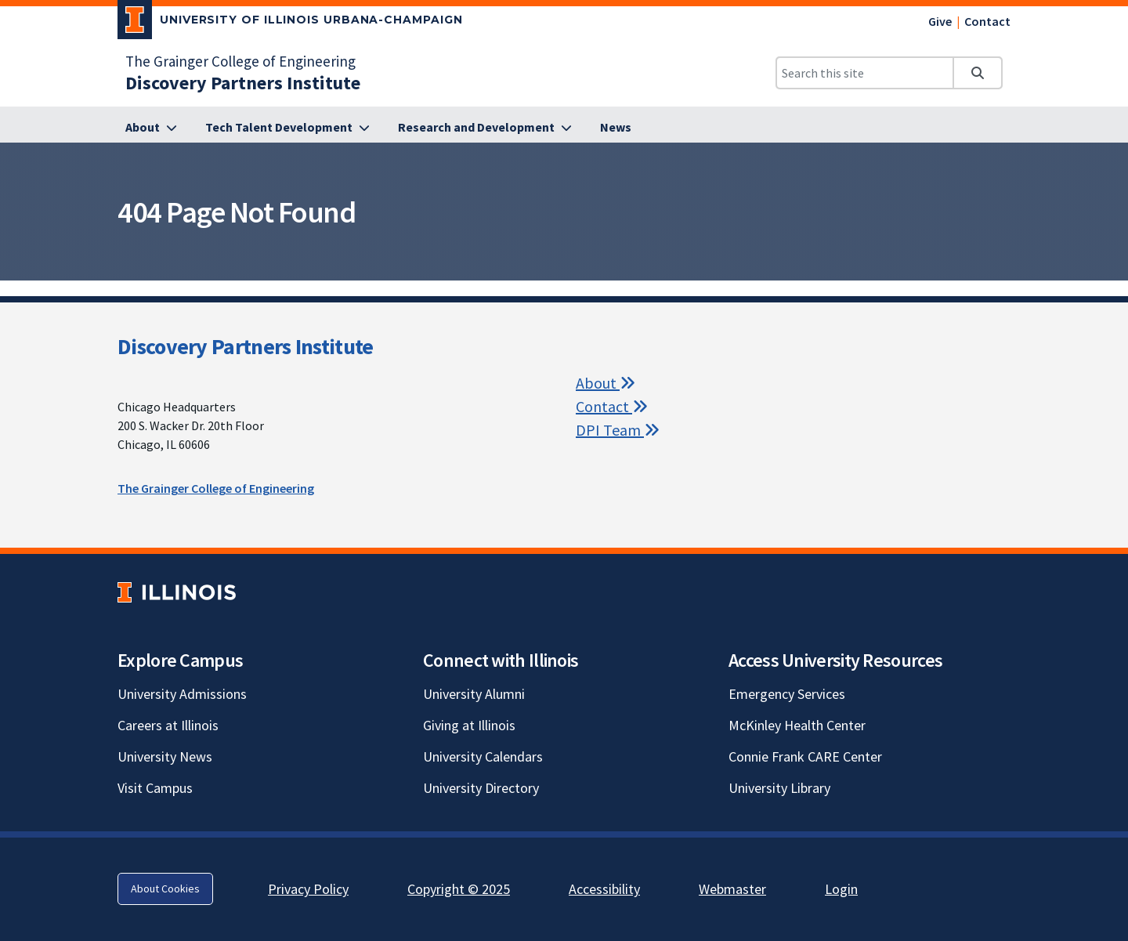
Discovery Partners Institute (245, 346)
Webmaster (732, 889)
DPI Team (618, 430)
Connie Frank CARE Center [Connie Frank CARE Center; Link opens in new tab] (805, 756)
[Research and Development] (485, 128)
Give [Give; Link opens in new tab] (940, 21)
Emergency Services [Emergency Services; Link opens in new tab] (786, 694)
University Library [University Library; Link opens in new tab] (779, 788)
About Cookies (165, 888)
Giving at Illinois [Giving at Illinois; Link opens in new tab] (469, 725)
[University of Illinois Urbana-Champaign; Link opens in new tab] (290, 22)
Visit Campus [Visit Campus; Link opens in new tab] (155, 788)
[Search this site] (865, 73)
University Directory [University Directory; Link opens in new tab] (481, 788)
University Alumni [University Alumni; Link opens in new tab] (474, 694)
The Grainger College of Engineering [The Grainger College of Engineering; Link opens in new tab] (240, 61)
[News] (615, 128)
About (605, 383)
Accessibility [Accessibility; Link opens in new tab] (604, 889)
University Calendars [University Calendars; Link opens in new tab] (483, 756)
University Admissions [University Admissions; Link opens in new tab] (182, 694)
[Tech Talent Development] (287, 128)
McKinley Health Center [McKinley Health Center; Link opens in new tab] (797, 725)
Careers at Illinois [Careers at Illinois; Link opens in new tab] (168, 725)
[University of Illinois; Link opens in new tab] (177, 592)
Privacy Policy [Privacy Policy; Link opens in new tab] (308, 889)
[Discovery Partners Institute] (242, 83)
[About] (151, 128)
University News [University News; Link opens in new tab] (165, 756)
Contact (987, 21)
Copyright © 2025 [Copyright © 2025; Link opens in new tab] (458, 889)
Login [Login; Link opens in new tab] (841, 889)
